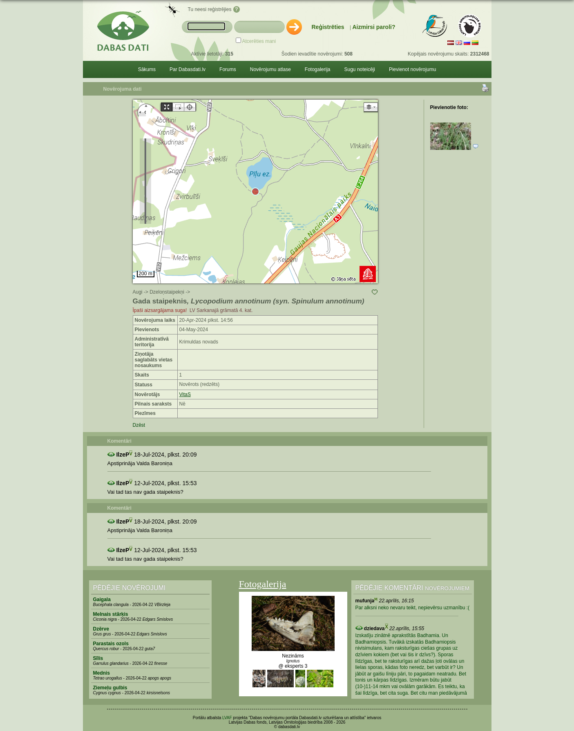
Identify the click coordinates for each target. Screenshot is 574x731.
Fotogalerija (318, 69)
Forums (227, 69)
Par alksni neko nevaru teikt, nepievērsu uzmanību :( (412, 608)
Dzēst (139, 425)
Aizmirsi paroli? (373, 27)
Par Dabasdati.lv (187, 69)
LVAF (227, 717)
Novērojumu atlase (270, 69)
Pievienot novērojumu (412, 69)
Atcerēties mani (259, 41)
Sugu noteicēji (359, 69)
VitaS (185, 394)
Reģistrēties (328, 27)
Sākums (147, 69)
